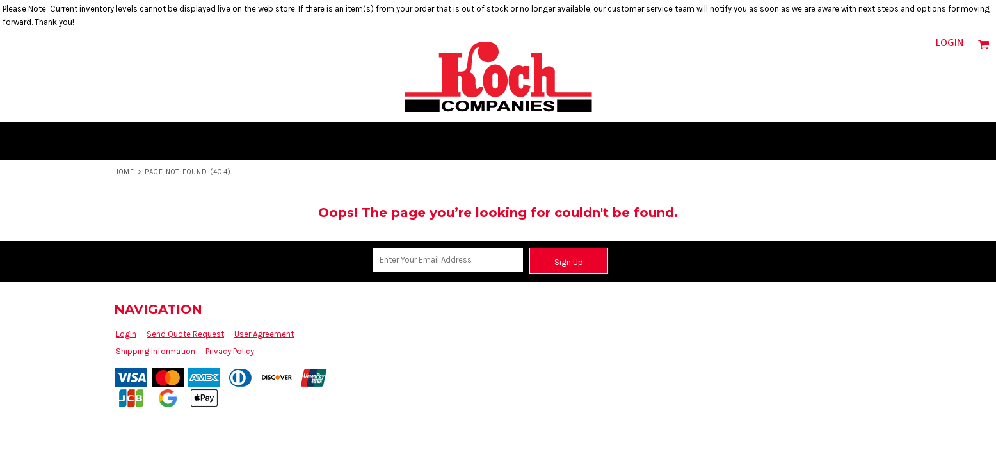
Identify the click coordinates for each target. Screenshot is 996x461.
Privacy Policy (229, 351)
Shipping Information (155, 351)
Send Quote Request (185, 334)
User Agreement (264, 334)
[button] (984, 44)
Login (949, 43)
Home (124, 172)
